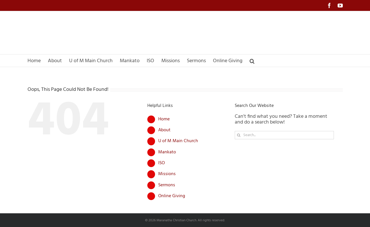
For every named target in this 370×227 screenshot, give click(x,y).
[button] (252, 60)
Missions (167, 174)
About (164, 130)
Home (164, 119)
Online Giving (171, 196)
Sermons (166, 185)
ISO (161, 163)
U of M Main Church (178, 141)
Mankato (167, 152)
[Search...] (284, 135)
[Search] (239, 135)
